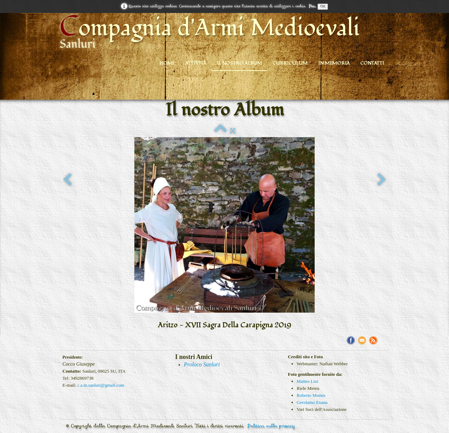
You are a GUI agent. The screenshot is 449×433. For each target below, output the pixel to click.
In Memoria (334, 63)
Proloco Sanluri (202, 364)
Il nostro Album (239, 63)
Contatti (372, 63)
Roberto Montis (311, 395)
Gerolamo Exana (312, 402)
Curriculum (290, 63)
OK (322, 6)
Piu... (312, 6)
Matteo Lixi (308, 381)
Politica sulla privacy (271, 425)
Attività (195, 63)
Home (167, 63)
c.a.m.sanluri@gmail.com (100, 385)
